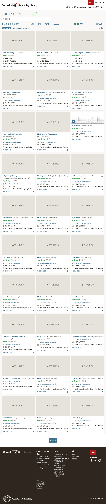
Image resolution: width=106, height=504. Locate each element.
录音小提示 (58, 456)
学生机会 (57, 476)
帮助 (102, 7)
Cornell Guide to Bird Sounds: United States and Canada (43, 458)
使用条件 (39, 488)
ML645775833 (42, 66)
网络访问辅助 (40, 484)
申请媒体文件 (58, 461)
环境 (12, 14)
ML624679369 (42, 189)
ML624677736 (76, 347)
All (34, 14)
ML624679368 (76, 189)
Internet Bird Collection (43, 465)
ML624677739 (7, 352)
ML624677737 (42, 350)
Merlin (91, 7)
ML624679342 (7, 310)
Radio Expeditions (42, 462)
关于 (97, 7)
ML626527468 (76, 108)
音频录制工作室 (59, 474)
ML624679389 (7, 192)
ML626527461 (6, 150)
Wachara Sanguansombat (83, 100)
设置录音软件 (58, 470)
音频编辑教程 (58, 467)
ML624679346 (76, 231)
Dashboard (81, 7)
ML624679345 (42, 231)
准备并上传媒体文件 (60, 454)
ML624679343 (42, 310)
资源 (74, 7)
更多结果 (53, 440)
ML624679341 (76, 310)
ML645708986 (76, 66)
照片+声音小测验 (59, 465)
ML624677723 (76, 428)
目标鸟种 (57, 463)
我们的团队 (76, 456)
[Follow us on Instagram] (99, 460)
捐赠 (90, 2)
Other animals (24, 14)
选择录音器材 (58, 472)
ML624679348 (42, 271)
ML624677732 (42, 392)
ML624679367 (7, 231)
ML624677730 (76, 392)
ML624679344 (76, 271)
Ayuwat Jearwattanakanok (13, 100)
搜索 (68, 7)
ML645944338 (7, 66)
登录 (97, 2)
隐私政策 (39, 486)
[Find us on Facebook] (91, 460)
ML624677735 (7, 389)
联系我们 (75, 459)
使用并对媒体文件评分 (61, 459)
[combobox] (28, 19)
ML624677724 (42, 431)
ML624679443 (76, 139)
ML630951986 (41, 106)
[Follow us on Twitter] (95, 460)
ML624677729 (7, 431)
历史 (73, 454)
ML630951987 (7, 108)
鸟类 (5, 14)
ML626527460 (41, 150)
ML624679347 (7, 271)
